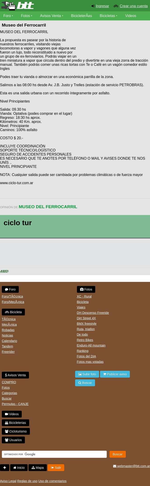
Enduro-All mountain (91, 345)
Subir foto (87, 374)
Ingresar (102, 6)
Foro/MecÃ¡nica (13, 302)
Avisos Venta (50, 16)
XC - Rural (84, 296)
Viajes (81, 307)
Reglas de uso (27, 481)
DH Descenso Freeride (93, 313)
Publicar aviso (115, 374)
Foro (7, 16)
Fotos (25, 16)
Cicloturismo (16, 431)
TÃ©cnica (9, 319)
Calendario (9, 341)
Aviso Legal (8, 481)
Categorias (9, 393)
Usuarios (13, 440)
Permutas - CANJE (15, 404)
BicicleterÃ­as (81, 16)
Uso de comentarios (52, 481)
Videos (130, 16)
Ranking (82, 351)
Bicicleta (13, 312)
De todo (82, 334)
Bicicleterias (15, 423)
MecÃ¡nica (9, 324)
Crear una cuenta (134, 6)
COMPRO (9, 382)
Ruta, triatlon (86, 329)
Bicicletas (108, 16)
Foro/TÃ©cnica (12, 296)
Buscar (7, 398)
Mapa (38, 467)
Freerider (8, 352)
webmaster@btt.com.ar (131, 466)
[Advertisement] (114, 43)
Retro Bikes (85, 340)
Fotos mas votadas (90, 362)
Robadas (8, 330)
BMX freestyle (87, 323)
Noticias (7, 335)
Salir (56, 467)
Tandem (7, 346)
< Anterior (4, 271)
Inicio (19, 467)
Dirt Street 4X (86, 318)
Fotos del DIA (86, 356)
